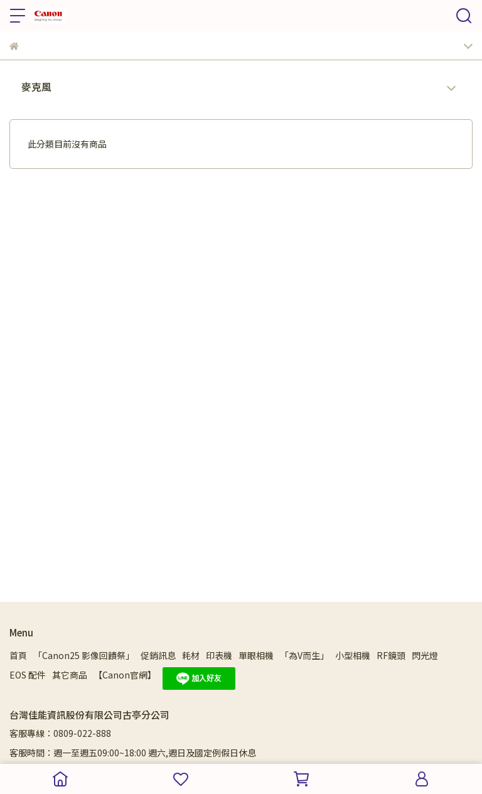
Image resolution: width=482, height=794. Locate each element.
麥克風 (36, 86)
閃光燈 (425, 655)
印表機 (219, 655)
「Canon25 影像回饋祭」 (83, 655)
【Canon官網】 (125, 674)
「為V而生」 (304, 655)
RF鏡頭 (391, 655)
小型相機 (352, 655)
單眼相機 (256, 655)
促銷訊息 (158, 655)
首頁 (18, 655)
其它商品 (69, 674)
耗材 (191, 655)
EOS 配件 (27, 674)
